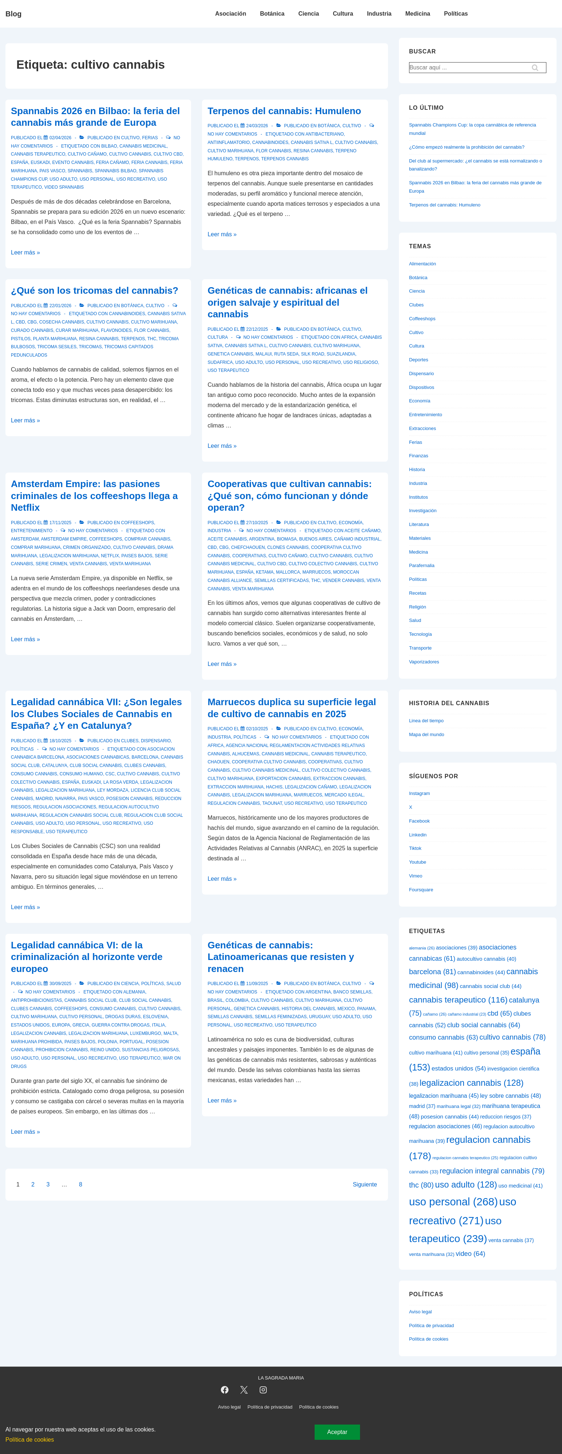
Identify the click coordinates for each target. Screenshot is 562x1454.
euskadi (40, 162)
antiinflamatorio (228, 142)
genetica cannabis (230, 354)
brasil (215, 1000)
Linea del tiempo (426, 720)
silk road (312, 354)
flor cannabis (273, 150)
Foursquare (421, 889)
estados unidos (30, 1025)
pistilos (21, 338)
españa (19, 162)
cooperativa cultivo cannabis (269, 761)
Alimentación (422, 263)
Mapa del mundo (426, 734)
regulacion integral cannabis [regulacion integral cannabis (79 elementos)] (492, 1171)
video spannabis (64, 187)
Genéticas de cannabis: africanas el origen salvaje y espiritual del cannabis (287, 302)
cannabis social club (90, 1000)
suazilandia (341, 354)
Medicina (417, 14)
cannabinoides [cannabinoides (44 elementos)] (481, 972)
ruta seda (286, 354)
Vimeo (415, 876)
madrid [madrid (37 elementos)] (422, 1106)
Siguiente (365, 1184)
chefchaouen (248, 547)
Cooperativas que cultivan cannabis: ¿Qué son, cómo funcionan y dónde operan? (289, 495)
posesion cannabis (129, 798)
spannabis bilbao (116, 170)
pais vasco (52, 170)
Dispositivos (421, 387)
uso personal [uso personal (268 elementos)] (453, 1202)
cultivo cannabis (130, 154)
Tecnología (420, 634)
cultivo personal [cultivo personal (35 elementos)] (486, 1053)
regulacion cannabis (233, 803)
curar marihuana (77, 330)
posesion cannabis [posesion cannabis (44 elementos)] (450, 1116)
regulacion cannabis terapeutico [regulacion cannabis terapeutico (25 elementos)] (465, 1158)
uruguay (319, 1016)
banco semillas (352, 992)
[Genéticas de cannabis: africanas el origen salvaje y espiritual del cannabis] (257, 329)
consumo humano (81, 773)
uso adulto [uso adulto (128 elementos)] (466, 1184)
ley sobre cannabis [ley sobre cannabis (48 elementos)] (510, 1095)
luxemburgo (145, 1033)
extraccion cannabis (339, 778)
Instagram (419, 793)
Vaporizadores (424, 661)
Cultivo (130, 137)
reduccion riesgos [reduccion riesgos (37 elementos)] (505, 1117)
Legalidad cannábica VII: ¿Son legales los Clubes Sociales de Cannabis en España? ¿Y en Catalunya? (96, 713)
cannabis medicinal (143, 146)
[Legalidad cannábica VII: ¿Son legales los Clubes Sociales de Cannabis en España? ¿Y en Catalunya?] (60, 740)
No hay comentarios (232, 134)
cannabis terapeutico (38, 154)
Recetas (417, 593)
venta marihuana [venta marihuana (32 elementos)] (431, 1254)
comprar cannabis (147, 539)
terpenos (247, 158)
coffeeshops (105, 539)
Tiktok (415, 848)
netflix (110, 555)
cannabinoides (270, 142)
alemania (134, 992)
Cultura (343, 14)
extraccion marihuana (235, 787)
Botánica (272, 14)
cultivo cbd (168, 154)
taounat (272, 803)
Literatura (419, 524)
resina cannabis (313, 150)
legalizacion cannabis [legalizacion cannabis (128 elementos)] (471, 1083)
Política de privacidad (431, 1325)
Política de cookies (428, 1339)
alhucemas (245, 753)
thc (151, 338)
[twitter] (244, 1390)
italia (158, 1025)
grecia (81, 1025)
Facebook (419, 821)
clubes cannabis (144, 765)
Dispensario (156, 740)
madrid (44, 798)
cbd (20, 322)
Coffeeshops (137, 522)
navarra (65, 798)
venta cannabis (88, 563)
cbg (32, 322)
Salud (173, 983)
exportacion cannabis (283, 778)
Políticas (456, 14)
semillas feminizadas (281, 1016)
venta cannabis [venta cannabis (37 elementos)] (511, 1240)
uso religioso (360, 362)
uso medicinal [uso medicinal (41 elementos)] (520, 1185)
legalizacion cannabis (38, 1033)
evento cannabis (73, 162)
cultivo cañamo (87, 154)
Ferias (150, 137)
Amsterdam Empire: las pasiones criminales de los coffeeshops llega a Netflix (94, 495)
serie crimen (51, 563)
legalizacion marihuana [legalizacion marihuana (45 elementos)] (444, 1096)
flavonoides (116, 330)
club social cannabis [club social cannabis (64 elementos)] (483, 1025)
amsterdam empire (64, 539)
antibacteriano (325, 134)
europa (61, 1025)
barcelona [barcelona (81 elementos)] (432, 972)
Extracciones (422, 428)
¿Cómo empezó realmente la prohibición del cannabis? (467, 147)
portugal (131, 1041)
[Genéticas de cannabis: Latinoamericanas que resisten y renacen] (257, 983)
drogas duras (123, 1016)
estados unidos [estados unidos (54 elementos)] (459, 1068)
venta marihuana (130, 563)
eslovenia (155, 1016)
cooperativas (249, 555)
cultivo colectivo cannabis (323, 563)
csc (109, 773)
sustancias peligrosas (150, 1049)
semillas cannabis (229, 1016)
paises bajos (136, 555)
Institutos (418, 497)
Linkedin (417, 835)
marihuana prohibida (36, 1041)
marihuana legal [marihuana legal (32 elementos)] (459, 1106)
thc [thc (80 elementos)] (421, 1185)
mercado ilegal (344, 795)
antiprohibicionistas (36, 1000)
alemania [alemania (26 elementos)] (422, 948)
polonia (107, 1041)
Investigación (423, 510)
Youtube (417, 862)
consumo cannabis (34, 773)
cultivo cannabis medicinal (265, 770)
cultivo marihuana (230, 150)
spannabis (80, 170)
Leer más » (25, 252)
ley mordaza (112, 790)
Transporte (420, 648)
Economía (351, 522)
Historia (417, 469)
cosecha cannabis (61, 322)
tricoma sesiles (56, 346)
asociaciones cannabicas (97, 757)
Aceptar (337, 1432)
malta (170, 1033)
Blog (13, 14)
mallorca (288, 572)
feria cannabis (149, 162)
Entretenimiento (31, 530)
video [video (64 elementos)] (470, 1253)
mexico (346, 1008)
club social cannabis (96, 765)
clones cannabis (287, 547)
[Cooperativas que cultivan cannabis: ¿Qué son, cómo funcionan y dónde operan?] (257, 522)
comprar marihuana (36, 547)
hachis (274, 787)
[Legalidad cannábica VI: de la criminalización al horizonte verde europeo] (60, 983)
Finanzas (418, 455)
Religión (417, 607)
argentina (261, 539)
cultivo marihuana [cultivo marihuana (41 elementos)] (436, 1052)
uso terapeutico (228, 370)
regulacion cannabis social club (81, 815)
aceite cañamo (362, 530)
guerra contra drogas (120, 1025)
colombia (237, 1000)
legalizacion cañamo (311, 787)
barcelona (145, 757)
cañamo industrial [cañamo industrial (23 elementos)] (467, 1014)
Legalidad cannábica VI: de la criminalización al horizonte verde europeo (87, 957)
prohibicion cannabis (62, 1049)
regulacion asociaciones (64, 807)
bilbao (109, 146)
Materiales (420, 538)
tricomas (90, 346)
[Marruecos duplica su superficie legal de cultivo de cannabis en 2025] (257, 728)
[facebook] (225, 1390)
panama (366, 1008)
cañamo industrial (357, 539)
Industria (379, 14)
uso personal (97, 179)
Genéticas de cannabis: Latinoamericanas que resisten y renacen (280, 957)
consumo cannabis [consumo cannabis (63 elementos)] (443, 1037)
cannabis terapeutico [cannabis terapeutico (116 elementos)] (458, 999)
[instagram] (263, 1390)
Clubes (129, 740)
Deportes (418, 359)
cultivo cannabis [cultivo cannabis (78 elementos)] (513, 1037)
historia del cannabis (308, 1008)
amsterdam (25, 539)
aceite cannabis (227, 539)
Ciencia (308, 14)
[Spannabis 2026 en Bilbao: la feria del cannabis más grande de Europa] (60, 137)
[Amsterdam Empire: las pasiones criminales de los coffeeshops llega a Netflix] (60, 522)
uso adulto (63, 179)
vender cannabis (343, 580)
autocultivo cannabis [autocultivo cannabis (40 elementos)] (486, 959)
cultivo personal (81, 1016)
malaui (263, 354)
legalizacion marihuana (69, 555)
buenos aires (315, 539)
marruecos (316, 572)
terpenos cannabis (285, 158)
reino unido (105, 1049)
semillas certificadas (281, 580)
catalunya (54, 765)
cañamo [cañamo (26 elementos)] (434, 1014)
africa (349, 337)
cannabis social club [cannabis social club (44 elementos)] (491, 986)
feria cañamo (112, 162)
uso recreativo (136, 179)
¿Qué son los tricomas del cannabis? (94, 290)
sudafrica (220, 362)
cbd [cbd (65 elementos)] (500, 1013)
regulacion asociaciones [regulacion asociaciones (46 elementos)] (445, 1126)
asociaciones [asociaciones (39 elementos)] (456, 948)
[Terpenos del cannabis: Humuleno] (257, 125)
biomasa (287, 539)
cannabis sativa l (311, 142)
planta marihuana (55, 338)
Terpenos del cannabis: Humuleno (284, 110)
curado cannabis (32, 330)
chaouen (218, 761)
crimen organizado (86, 547)
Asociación (230, 14)
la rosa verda (121, 782)
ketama (265, 572)
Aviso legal (420, 1311)
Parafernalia (421, 565)
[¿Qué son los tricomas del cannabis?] (60, 305)
